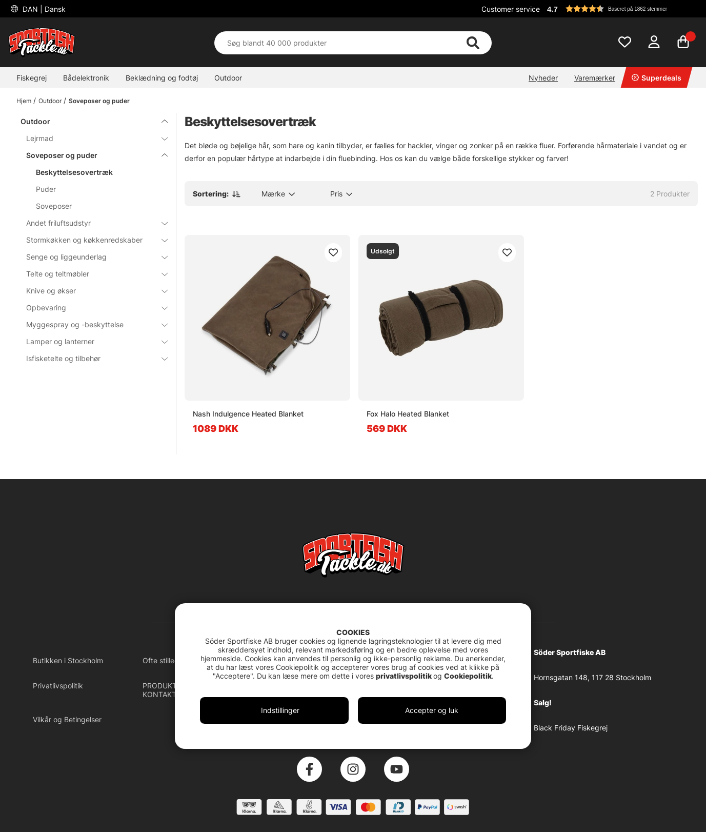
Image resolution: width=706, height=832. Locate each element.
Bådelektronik (86, 77)
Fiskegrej (31, 77)
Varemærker (594, 77)
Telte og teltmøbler (90, 273)
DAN (43, 9)
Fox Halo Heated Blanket (408, 413)
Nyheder (543, 77)
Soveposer (54, 206)
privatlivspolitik (404, 675)
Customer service (510, 9)
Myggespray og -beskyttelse (90, 324)
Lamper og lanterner (90, 341)
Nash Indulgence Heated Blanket (248, 413)
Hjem (23, 101)
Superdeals (656, 77)
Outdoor (228, 77)
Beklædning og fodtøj (162, 77)
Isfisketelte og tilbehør (90, 358)
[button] (621, 8)
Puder (46, 189)
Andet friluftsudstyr (90, 223)
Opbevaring (90, 307)
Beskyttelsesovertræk (74, 172)
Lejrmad (90, 138)
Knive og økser (90, 290)
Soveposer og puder (99, 101)
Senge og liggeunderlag (90, 256)
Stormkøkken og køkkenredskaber (90, 239)
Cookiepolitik (468, 675)
